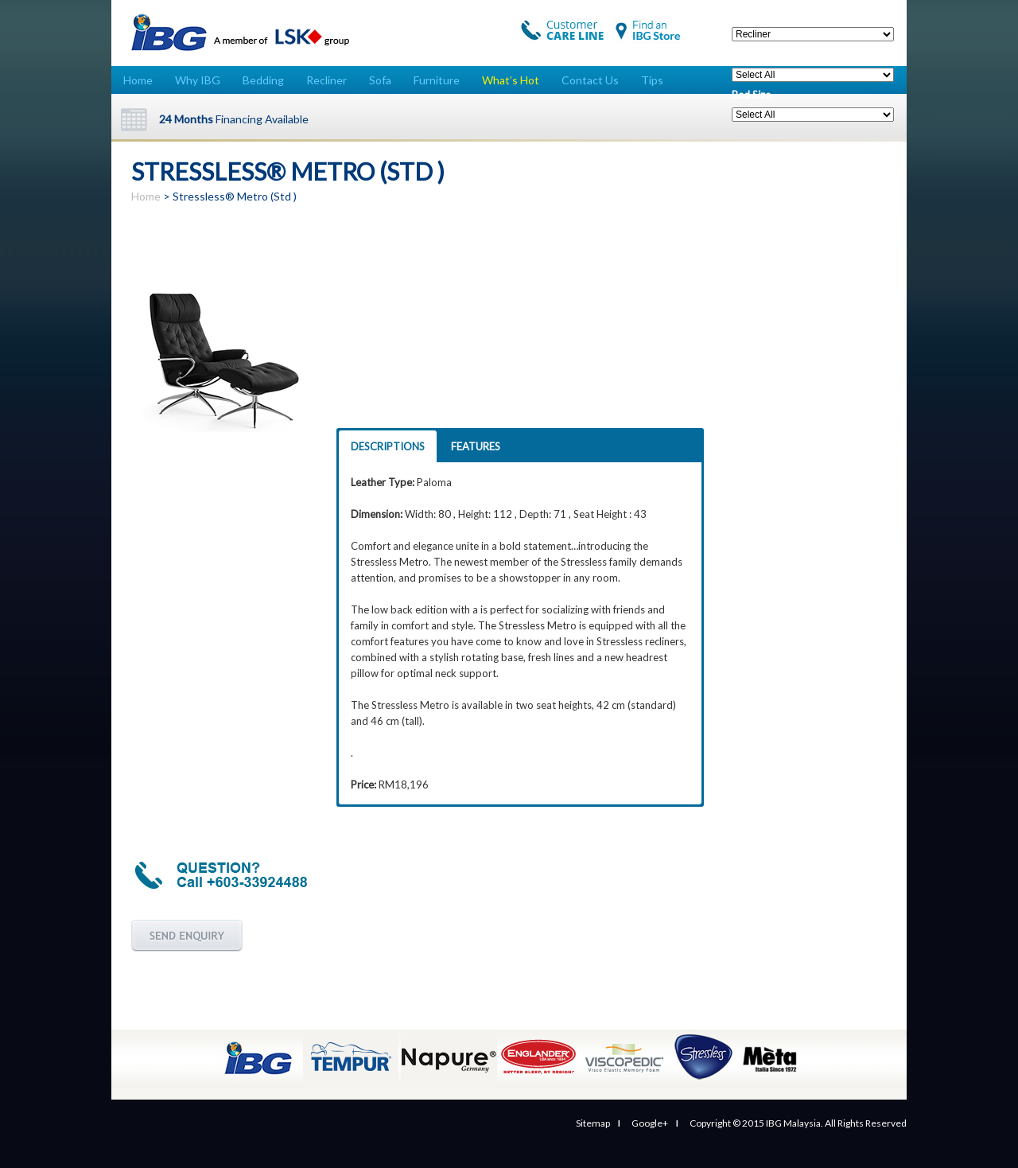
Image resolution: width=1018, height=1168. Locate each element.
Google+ (649, 1123)
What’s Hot (510, 80)
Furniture (437, 80)
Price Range (759, 55)
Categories (757, 14)
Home (138, 80)
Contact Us (590, 80)
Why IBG (197, 80)
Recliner (326, 80)
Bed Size (751, 94)
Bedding (263, 80)
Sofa (380, 80)
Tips (652, 80)
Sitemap (593, 1123)
